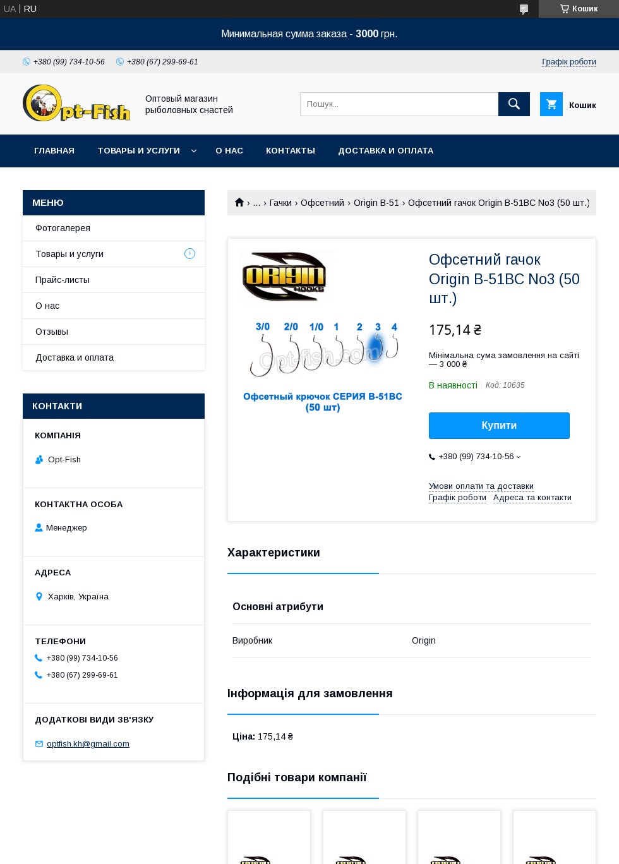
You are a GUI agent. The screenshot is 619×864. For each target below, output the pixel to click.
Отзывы (51, 332)
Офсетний (322, 203)
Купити (499, 425)
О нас (229, 150)
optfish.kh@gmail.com (88, 743)
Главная (54, 150)
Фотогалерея (62, 228)
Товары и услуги (138, 150)
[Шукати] (514, 104)
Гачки (281, 203)
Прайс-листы (62, 280)
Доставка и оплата (385, 150)
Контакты (290, 150)
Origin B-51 (376, 203)
